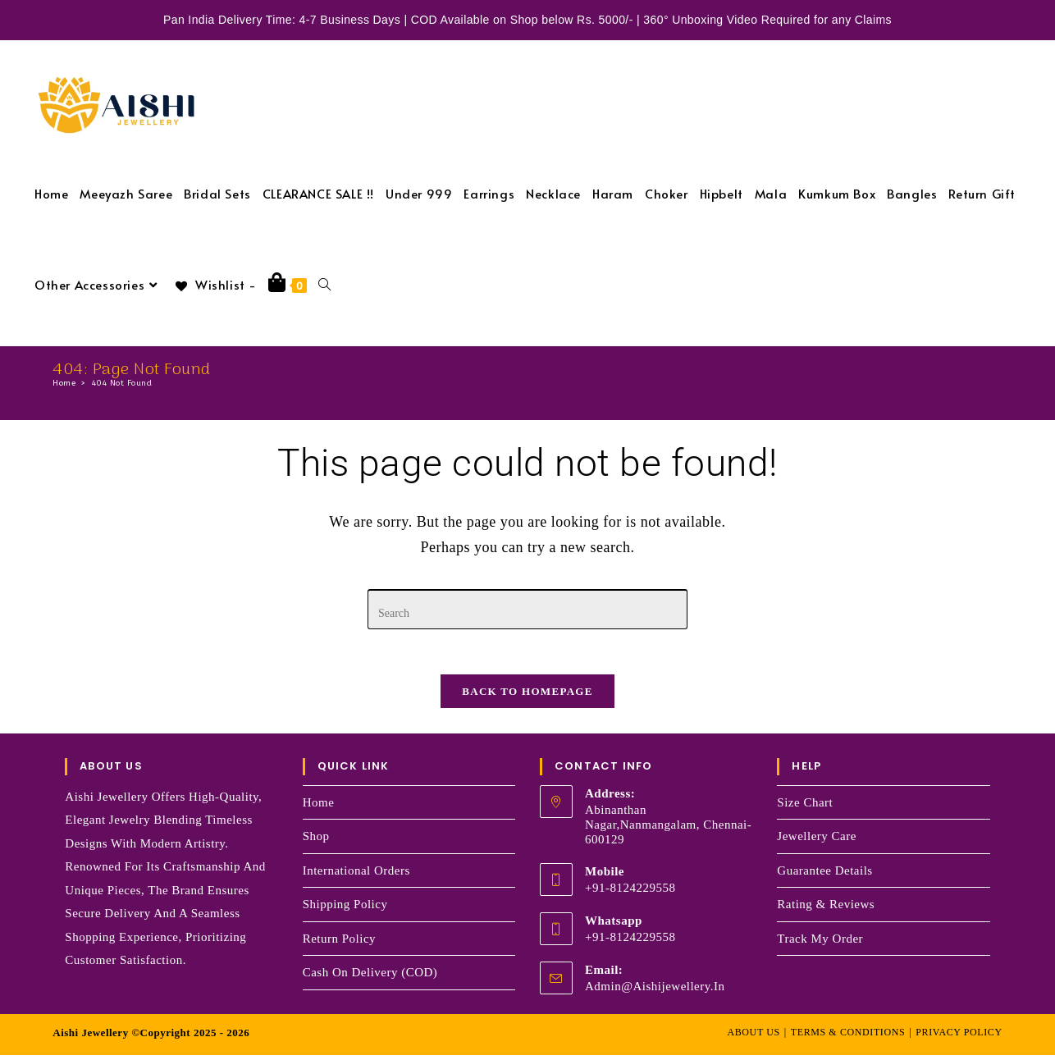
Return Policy (339, 943)
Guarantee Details (824, 875)
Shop (316, 841)
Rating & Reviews (826, 909)
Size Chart (805, 807)
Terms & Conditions (848, 1037)
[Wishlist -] (215, 284)
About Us (753, 1037)
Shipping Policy (345, 909)
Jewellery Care (816, 841)
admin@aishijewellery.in (655, 991)
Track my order (820, 943)
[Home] (64, 383)
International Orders (356, 875)
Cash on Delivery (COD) (370, 977)
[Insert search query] (527, 609)
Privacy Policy (959, 1037)
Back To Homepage (527, 696)
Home (319, 807)
